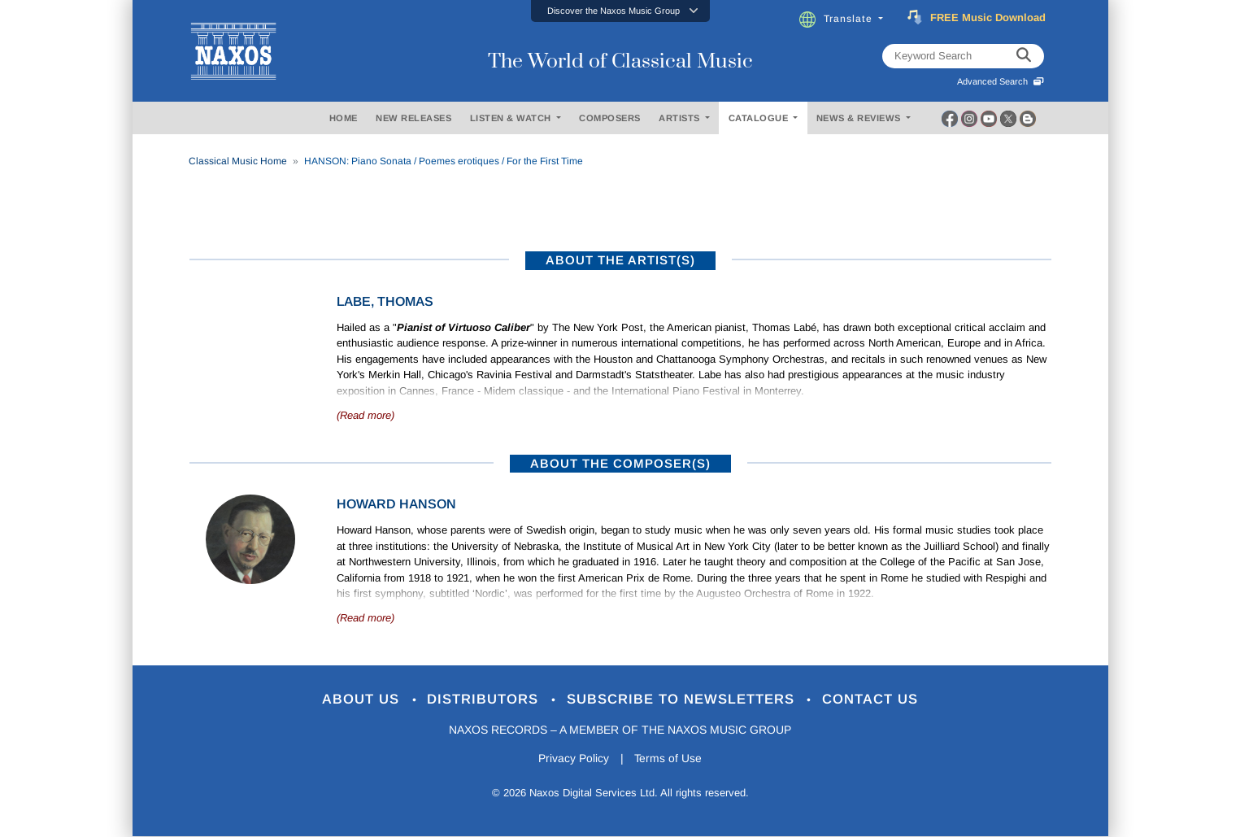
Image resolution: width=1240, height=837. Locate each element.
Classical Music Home (238, 161)
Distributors (485, 700)
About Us (362, 700)
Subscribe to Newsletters (683, 700)
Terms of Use (668, 758)
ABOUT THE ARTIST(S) (620, 260)
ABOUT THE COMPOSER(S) (620, 463)
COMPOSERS (610, 118)
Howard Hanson (396, 504)
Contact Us (871, 700)
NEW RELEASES (413, 118)
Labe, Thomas (385, 301)
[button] (620, 11)
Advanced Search (1000, 81)
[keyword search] (1023, 56)
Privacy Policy (572, 758)
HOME (343, 118)
